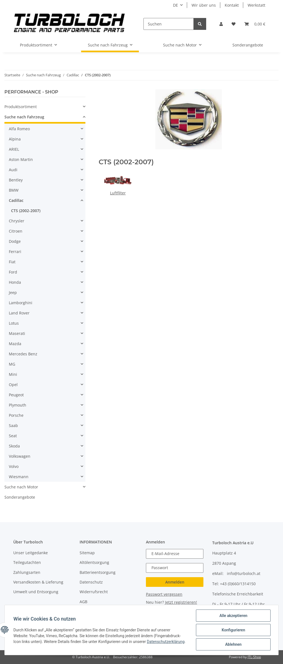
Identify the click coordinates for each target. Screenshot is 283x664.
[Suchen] (168, 24)
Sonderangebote (19, 497)
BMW (14, 190)
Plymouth (17, 405)
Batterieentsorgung (98, 572)
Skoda (14, 446)
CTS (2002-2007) (25, 210)
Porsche (16, 415)
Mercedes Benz (23, 353)
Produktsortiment (20, 106)
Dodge (15, 241)
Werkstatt (256, 5)
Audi (13, 169)
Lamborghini (20, 302)
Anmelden (174, 582)
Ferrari (15, 251)
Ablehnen (233, 644)
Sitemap (87, 552)
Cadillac (16, 200)
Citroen (15, 231)
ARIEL (14, 149)
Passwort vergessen (164, 594)
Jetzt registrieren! (181, 602)
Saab (13, 425)
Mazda (15, 343)
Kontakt (232, 5)
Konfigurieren (233, 630)
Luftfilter (118, 193)
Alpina (15, 139)
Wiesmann (18, 476)
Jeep (13, 292)
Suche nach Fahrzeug (24, 116)
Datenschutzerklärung (166, 641)
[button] (221, 23)
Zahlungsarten (26, 572)
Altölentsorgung (94, 562)
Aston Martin (21, 159)
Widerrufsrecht (94, 591)
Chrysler (16, 220)
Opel (13, 384)
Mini (13, 374)
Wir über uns (204, 5)
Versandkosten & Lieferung (38, 582)
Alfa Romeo (19, 128)
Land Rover (19, 313)
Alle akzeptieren (233, 615)
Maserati (17, 333)
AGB (83, 601)
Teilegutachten (27, 562)
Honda (15, 282)
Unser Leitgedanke (30, 552)
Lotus (14, 323)
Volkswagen (19, 456)
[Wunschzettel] (233, 23)
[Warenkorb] (255, 23)
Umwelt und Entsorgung (35, 591)
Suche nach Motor (21, 486)
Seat (13, 435)
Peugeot (16, 394)
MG (12, 364)
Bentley (16, 180)
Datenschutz (91, 582)
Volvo (14, 466)
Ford (13, 272)
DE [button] (175, 5)
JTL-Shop (254, 657)
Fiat (12, 261)
